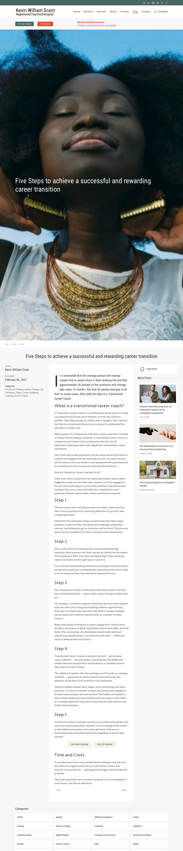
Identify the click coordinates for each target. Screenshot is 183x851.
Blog (135, 11)
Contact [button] (145, 11)
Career (25, 392)
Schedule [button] (161, 11)
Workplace (34, 392)
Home (76, 11)
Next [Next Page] (124, 790)
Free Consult (24, 24)
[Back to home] (35, 11)
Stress (18, 392)
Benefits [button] (88, 11)
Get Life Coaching (105, 744)
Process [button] (124, 11)
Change (35, 389)
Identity (27, 389)
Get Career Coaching (79, 744)
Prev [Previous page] (58, 790)
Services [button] (101, 11)
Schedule (45, 24)
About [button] (113, 11)
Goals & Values (21, 395)
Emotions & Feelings (14, 389)
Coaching (9, 395)
